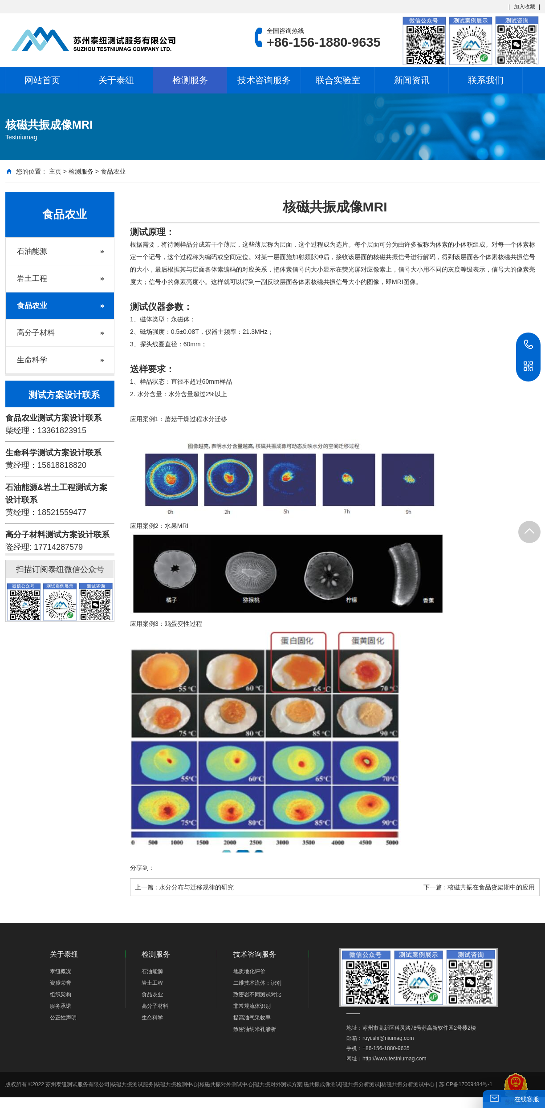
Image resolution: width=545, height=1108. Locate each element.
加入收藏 (524, 7)
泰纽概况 (60, 971)
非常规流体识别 (252, 1006)
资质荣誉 (60, 983)
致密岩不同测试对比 (257, 994)
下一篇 (479, 887)
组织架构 (60, 994)
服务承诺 (60, 1006)
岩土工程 (32, 278)
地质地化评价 (249, 971)
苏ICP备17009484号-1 (465, 1084)
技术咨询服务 (264, 80)
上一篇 (184, 887)
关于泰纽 (116, 80)
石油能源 (32, 251)
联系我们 (486, 80)
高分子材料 (36, 333)
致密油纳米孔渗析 (254, 1029)
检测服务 (190, 80)
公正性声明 (63, 1018)
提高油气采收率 (252, 1018)
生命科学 (32, 360)
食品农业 (113, 171)
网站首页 (42, 80)
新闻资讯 (412, 80)
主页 (55, 171)
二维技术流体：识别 (257, 983)
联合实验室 (338, 80)
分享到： (142, 867)
